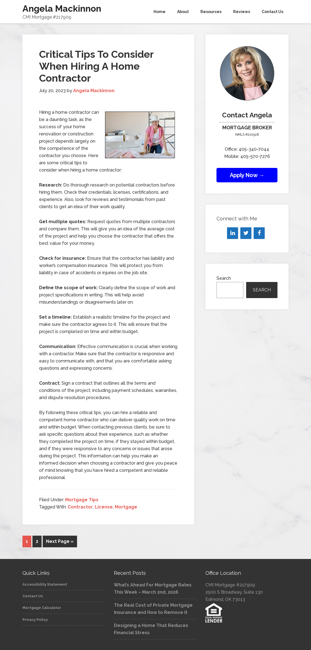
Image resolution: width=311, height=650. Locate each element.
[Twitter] (245, 233)
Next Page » (60, 541)
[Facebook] (259, 233)
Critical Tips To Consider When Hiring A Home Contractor (96, 66)
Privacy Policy (35, 619)
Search (223, 278)
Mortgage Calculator (41, 607)
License (104, 507)
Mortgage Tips (81, 499)
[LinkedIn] (232, 233)
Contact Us (32, 595)
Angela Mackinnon (61, 8)
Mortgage (126, 507)
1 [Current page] (27, 541)
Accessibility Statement (44, 584)
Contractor (80, 507)
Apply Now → (247, 175)
